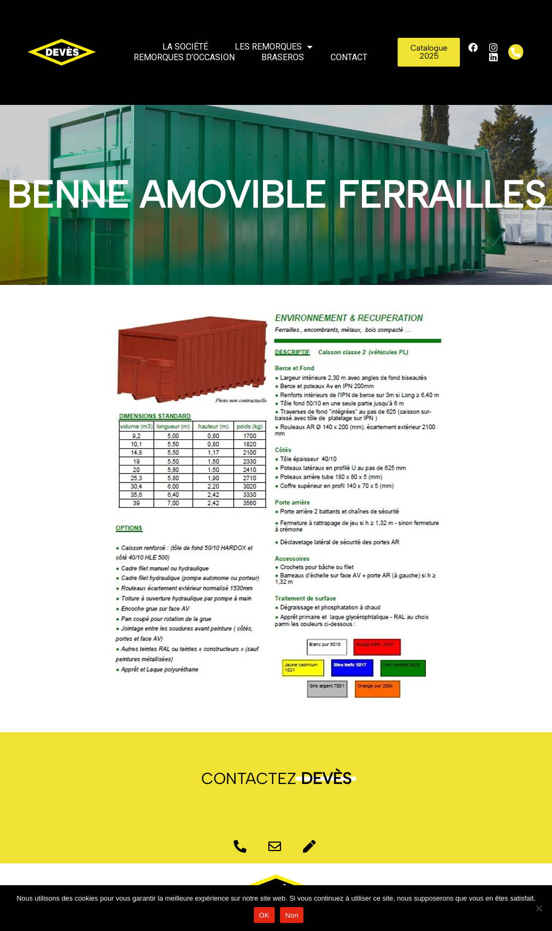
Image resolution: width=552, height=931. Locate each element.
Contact (349, 57)
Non (292, 915)
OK (264, 915)
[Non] (538, 908)
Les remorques (273, 47)
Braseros (282, 57)
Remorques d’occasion (184, 57)
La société (185, 47)
